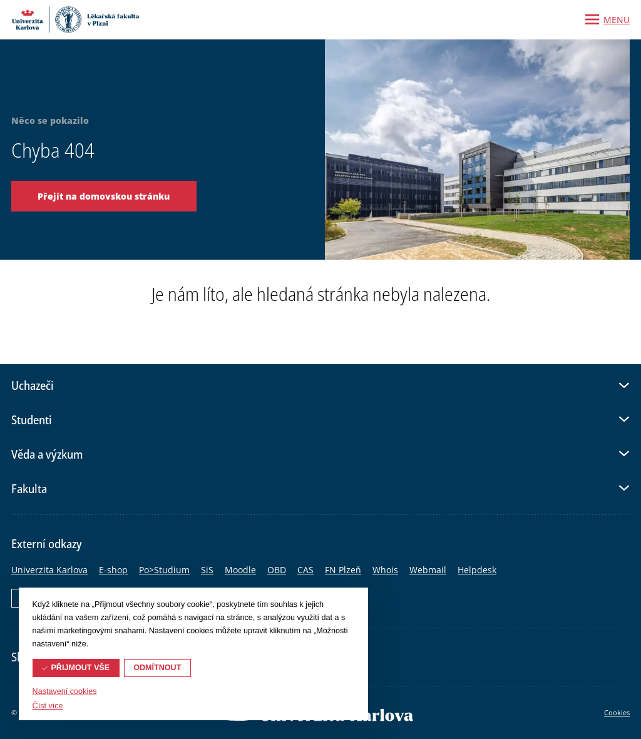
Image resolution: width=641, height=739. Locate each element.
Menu (616, 20)
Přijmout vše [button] (80, 667)
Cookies (617, 712)
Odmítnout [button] (157, 667)
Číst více (48, 705)
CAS (305, 570)
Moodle (240, 570)
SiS (207, 570)
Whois (385, 570)
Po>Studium (164, 570)
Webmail (427, 570)
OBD (276, 570)
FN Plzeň (343, 570)
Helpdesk (477, 570)
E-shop (113, 570)
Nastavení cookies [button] (65, 691)
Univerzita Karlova (49, 570)
